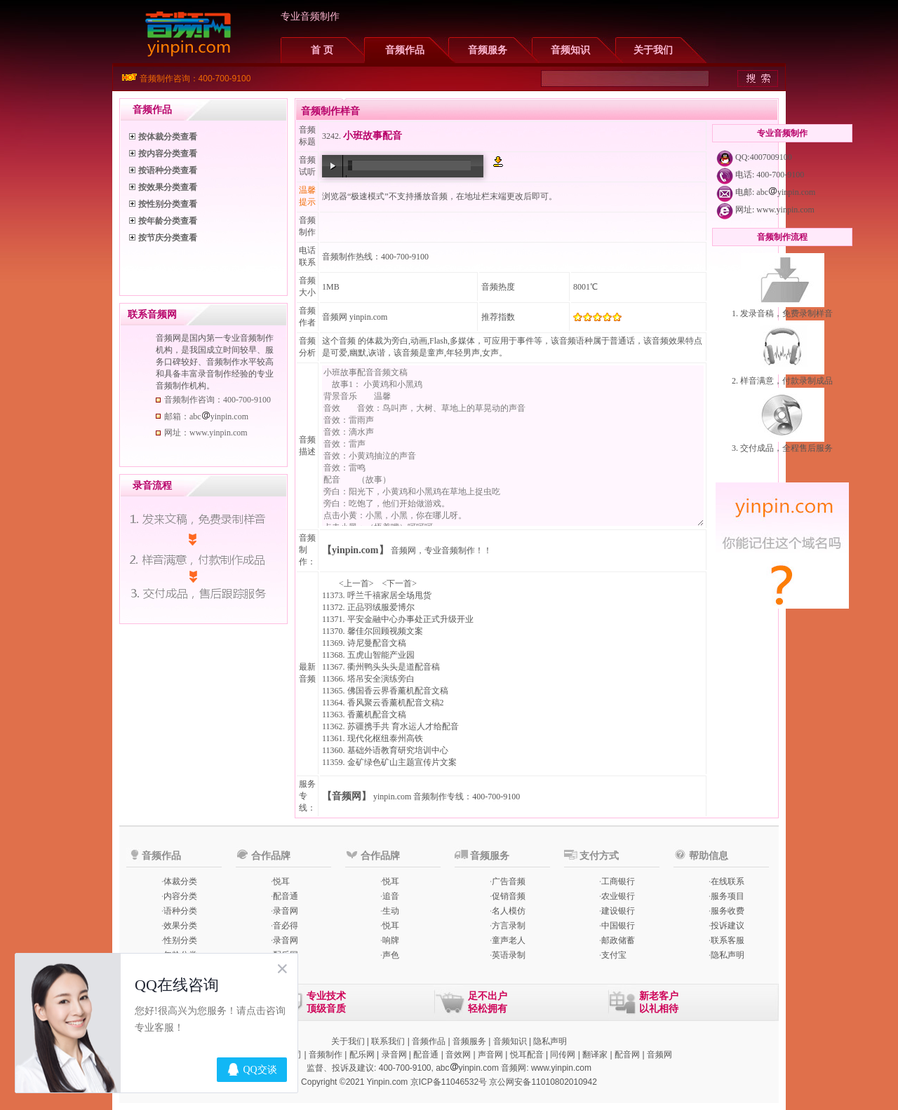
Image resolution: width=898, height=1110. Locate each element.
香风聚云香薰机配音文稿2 (395, 703)
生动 (390, 911)
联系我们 (388, 1041)
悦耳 (281, 881)
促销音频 (508, 896)
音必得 (285, 925)
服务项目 (727, 896)
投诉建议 (727, 925)
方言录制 (508, 925)
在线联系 (727, 881)
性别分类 (180, 940)
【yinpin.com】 (355, 550)
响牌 (390, 940)
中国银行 (618, 925)
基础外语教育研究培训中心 (397, 750)
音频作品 (404, 50)
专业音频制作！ (453, 550)
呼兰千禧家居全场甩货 (389, 595)
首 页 (322, 50)
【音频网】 (346, 796)
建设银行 (618, 911)
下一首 (399, 583)
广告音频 (508, 881)
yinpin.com (392, 796)
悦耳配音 (527, 1055)
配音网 (627, 1055)
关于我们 (653, 50)
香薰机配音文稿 (376, 714)
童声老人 (508, 940)
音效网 (458, 1055)
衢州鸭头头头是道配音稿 (393, 667)
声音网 (490, 1055)
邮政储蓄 (618, 940)
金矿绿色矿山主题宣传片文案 (402, 762)
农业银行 (618, 896)
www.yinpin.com (785, 210)
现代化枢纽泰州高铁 (385, 738)
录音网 (285, 911)
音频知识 (570, 50)
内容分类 (180, 896)
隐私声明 (727, 955)
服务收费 (727, 911)
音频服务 (487, 50)
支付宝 (613, 955)
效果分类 (180, 925)
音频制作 (325, 1055)
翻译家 (595, 1055)
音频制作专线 (438, 796)
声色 (390, 955)
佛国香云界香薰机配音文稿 (397, 691)
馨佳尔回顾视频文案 (385, 631)
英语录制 (508, 955)
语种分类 (180, 911)
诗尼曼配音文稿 (376, 643)
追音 (390, 896)
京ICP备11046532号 (448, 1082)
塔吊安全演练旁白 (381, 679)
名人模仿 (508, 911)
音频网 (334, 317)
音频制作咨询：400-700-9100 (195, 78)
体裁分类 (180, 881)
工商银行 (618, 881)
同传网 (562, 1055)
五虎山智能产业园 (381, 655)
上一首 (356, 583)
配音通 (285, 896)
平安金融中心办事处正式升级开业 (410, 619)
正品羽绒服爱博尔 (381, 607)
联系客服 (727, 940)
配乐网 (362, 1055)
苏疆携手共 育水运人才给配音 (403, 726)
